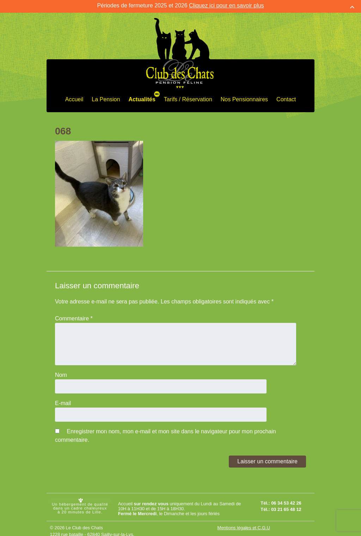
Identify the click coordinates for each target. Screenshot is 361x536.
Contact (286, 95)
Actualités (141, 95)
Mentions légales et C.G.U (244, 523)
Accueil (74, 95)
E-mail (63, 398)
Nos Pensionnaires (244, 95)
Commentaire (74, 314)
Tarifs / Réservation (188, 95)
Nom (61, 370)
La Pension (106, 95)
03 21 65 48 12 (286, 504)
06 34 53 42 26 (286, 498)
